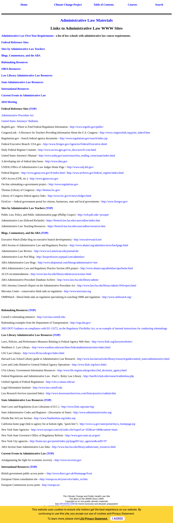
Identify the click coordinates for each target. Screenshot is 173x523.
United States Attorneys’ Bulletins (19, 121)
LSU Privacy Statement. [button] (94, 518)
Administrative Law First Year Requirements (27, 35)
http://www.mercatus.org (77, 291)
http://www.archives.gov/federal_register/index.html (95, 172)
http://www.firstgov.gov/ (114, 201)
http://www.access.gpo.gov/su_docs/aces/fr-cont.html (67, 149)
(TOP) (32, 108)
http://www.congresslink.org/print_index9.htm (125, 132)
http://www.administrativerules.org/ (92, 412)
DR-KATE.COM (67, 504)
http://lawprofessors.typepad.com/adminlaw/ (60, 256)
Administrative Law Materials (86, 20)
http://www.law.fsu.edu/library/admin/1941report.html (106, 285)
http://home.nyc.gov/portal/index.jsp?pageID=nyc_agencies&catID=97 (68, 441)
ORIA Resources (11, 68)
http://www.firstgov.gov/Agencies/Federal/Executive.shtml (75, 144)
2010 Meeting (9, 102)
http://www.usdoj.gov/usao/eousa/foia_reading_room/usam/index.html (76, 155)
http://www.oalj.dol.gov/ (80, 167)
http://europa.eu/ (51, 484)
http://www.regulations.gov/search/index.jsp (84, 138)
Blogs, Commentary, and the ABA (20, 55)
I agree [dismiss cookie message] (117, 518)
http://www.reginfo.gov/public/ (87, 126)
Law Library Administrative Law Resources (26, 75)
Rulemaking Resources (14, 62)
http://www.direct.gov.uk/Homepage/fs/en (69, 473)
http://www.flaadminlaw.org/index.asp (55, 418)
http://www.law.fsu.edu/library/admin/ (78, 279)
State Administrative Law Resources (22, 82)
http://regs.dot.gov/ (80, 322)
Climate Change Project (68, 4)
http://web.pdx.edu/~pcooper (93, 214)
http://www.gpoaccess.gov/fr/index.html (43, 172)
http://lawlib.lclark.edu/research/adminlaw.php (109, 376)
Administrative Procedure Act (17, 115)
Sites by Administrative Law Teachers (23, 48)
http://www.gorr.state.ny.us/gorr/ (83, 435)
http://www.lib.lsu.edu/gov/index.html (43, 353)
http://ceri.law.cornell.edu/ (51, 316)
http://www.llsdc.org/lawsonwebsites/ (112, 341)
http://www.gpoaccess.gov (44, 178)
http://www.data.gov (56, 161)
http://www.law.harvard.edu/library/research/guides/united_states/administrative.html (123, 358)
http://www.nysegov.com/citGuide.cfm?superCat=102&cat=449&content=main (74, 429)
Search (159, 4)
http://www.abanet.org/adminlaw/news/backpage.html (99, 245)
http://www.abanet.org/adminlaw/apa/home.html (107, 268)
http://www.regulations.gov (63, 184)
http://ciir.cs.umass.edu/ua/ (60, 381)
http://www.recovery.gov (68, 460)
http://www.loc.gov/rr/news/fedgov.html (69, 195)
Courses (132, 4)
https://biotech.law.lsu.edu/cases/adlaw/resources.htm (76, 226)
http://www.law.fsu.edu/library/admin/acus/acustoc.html (61, 274)
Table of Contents (104, 4)
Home (24, 4)
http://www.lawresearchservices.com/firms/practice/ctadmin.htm (81, 393)
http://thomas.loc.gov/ (48, 190)
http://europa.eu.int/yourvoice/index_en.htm (64, 479)
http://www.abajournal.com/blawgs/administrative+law (67, 262)
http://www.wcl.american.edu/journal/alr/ (56, 251)
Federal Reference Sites (15, 42)
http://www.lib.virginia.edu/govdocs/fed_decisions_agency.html (92, 370)
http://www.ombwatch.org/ (116, 297)
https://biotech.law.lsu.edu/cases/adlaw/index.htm (73, 220)
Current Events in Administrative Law (23, 95)
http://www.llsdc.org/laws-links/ (89, 364)
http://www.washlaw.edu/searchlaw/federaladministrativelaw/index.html (71, 347)
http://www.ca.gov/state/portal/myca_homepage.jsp (107, 423)
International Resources (15, 88)
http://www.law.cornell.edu (47, 387)
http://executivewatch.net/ (88, 239)
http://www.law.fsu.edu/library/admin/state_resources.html (84, 446)
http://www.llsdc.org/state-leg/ (77, 406)
